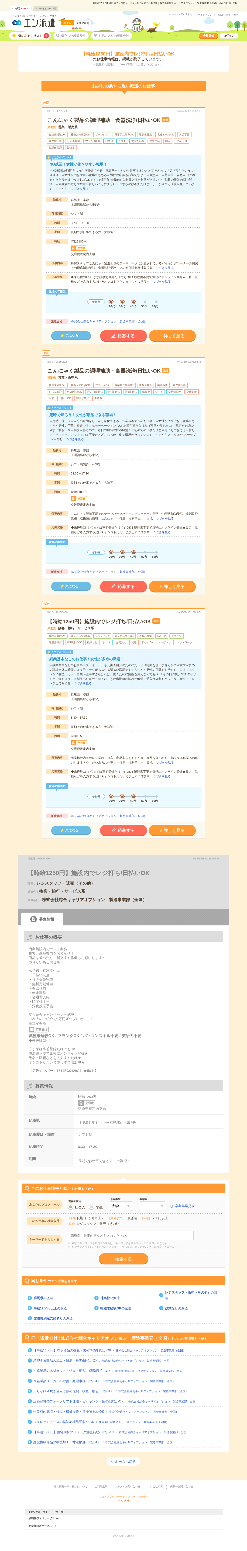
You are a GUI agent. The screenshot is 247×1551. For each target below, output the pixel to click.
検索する (123, 1259)
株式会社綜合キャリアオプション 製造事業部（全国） (109, 321)
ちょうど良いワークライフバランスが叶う (34, 15)
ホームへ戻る (125, 1462)
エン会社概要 (155, 1486)
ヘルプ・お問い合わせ (180, 14)
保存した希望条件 (73, 36)
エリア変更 (82, 23)
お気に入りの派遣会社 (114, 36)
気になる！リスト (33, 35)
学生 (99, 1207)
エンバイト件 (45, 8)
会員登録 (208, 35)
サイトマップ (205, 15)
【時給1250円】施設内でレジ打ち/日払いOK (99, 621)
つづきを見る (80, 188)
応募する (126, 336)
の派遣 (43, 1298)
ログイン (228, 35)
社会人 (80, 1207)
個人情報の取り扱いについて (70, 1486)
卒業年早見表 (185, 1206)
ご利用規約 (101, 1486)
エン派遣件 (20, 8)
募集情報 (46, 919)
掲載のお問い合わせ (227, 15)
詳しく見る (174, 336)
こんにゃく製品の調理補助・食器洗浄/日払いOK (104, 120)
